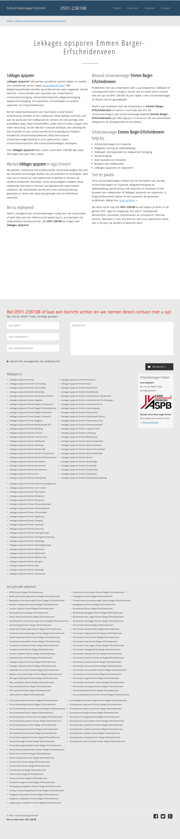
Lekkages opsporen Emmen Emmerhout (27, 461)
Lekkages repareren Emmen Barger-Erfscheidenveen (32, 666)
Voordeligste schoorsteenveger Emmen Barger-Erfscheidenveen (98, 700)
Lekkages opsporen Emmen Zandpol (25, 561)
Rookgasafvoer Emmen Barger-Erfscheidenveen (94, 604)
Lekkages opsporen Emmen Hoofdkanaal (79, 392)
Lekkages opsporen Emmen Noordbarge (79, 461)
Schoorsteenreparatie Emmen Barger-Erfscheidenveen (33, 729)
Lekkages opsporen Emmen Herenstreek (79, 387)
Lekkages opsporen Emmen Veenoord (26, 528)
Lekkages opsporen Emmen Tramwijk (26, 520)
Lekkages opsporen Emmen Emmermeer (27, 465)
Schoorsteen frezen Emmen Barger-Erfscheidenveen (96, 637)
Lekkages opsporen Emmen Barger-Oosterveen (30, 412)
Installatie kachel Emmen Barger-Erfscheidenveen (31, 649)
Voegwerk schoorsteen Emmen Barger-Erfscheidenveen (34, 794)
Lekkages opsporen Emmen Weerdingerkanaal (30, 545)
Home (10, 20)
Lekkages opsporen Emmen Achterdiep (27, 392)
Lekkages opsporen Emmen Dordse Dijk (27, 449)
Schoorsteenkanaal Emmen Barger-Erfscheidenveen (32, 704)
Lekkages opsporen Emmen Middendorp (79, 437)
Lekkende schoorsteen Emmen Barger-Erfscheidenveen (34, 670)
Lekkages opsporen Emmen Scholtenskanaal (29, 508)
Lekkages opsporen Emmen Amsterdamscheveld (31, 396)
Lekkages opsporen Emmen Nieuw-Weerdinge (81, 453)
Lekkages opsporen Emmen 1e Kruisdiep (27, 383)
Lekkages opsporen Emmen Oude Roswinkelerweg (84, 477)
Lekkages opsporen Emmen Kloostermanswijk (81, 424)
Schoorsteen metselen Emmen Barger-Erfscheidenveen (97, 653)
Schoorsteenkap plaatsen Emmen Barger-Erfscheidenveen (35, 720)
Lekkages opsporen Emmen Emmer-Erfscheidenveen (33, 457)
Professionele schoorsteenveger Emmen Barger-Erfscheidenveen (102, 600)
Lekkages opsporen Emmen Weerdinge (26, 541)
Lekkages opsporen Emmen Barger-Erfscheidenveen (40, 20)
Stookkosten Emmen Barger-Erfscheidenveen (29, 761)
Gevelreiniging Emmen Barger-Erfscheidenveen (30, 625)
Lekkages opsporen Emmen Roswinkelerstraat (30, 504)
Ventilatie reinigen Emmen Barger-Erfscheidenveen (32, 782)
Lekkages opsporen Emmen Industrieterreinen (82, 404)
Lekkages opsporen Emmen (21, 379)
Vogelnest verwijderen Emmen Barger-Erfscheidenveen (34, 798)
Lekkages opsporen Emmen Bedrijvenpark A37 (30, 424)
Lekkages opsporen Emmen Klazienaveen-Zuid (82, 420)
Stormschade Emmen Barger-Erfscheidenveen (29, 765)
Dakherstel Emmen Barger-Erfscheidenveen (28, 612)
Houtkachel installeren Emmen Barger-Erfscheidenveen (34, 645)
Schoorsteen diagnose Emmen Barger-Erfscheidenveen (97, 633)
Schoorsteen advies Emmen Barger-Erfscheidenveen (96, 629)
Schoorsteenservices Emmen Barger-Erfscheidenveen (33, 733)
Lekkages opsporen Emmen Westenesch (27, 553)
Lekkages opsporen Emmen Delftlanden (27, 441)
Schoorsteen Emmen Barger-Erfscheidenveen (93, 625)
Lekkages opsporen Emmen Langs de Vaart (80, 428)
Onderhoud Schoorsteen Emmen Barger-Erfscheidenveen (98, 592)
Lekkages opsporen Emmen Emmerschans (28, 469)
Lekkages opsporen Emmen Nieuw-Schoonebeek (83, 449)
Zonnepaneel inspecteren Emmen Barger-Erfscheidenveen (96, 704)
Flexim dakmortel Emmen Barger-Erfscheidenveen (31, 616)
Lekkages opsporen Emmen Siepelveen (27, 516)
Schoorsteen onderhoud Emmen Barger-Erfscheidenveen (98, 657)
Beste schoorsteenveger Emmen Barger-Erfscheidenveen (34, 596)
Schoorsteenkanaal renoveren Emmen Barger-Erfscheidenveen (37, 708)
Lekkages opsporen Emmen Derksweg (26, 445)
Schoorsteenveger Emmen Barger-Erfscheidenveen (32, 741)
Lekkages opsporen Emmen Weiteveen (26, 549)
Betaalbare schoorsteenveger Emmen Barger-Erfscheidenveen (37, 600)
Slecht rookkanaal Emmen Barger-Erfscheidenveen (32, 757)
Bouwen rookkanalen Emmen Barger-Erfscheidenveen (33, 604)
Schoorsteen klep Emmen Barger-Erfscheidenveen (95, 641)
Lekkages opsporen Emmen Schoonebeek (28, 512)
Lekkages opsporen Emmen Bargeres (25, 420)
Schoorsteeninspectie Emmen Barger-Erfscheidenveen (33, 700)
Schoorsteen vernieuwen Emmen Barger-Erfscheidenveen (98, 682)
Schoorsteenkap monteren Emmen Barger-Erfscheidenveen (36, 716)
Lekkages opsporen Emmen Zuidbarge (26, 569)
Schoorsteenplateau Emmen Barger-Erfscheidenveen (33, 725)
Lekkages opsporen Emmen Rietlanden (27, 496)
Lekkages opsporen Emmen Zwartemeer (27, 573)
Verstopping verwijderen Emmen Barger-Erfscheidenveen (35, 786)
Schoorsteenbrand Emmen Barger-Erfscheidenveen (96, 690)
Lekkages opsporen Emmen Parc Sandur (27, 491)
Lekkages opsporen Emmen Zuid (24, 565)
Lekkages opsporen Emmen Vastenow (26, 524)
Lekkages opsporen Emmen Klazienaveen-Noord (83, 416)
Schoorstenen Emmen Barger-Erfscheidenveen (30, 753)
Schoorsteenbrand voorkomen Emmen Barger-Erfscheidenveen (101, 694)
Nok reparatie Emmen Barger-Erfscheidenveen (30, 690)
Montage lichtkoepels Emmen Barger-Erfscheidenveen (33, 678)
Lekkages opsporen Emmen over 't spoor (27, 487)
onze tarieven (127, 200)
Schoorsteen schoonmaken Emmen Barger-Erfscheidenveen (100, 670)
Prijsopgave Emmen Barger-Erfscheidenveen (93, 596)
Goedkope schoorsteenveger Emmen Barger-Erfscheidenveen (36, 633)
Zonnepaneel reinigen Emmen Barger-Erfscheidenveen (94, 712)
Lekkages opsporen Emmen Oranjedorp (79, 473)
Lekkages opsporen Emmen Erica (24, 473)
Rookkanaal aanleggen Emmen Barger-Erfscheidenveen (98, 612)
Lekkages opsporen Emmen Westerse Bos (28, 557)
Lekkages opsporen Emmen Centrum (26, 432)
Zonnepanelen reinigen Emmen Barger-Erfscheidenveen (95, 733)
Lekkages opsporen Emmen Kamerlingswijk (80, 408)
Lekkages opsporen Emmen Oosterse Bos (79, 469)
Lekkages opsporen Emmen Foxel (76, 383)
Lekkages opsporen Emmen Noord (76, 457)
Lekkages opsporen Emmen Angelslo (25, 400)
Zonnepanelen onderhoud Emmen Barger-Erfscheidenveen (96, 729)
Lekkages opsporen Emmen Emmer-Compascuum (31, 453)
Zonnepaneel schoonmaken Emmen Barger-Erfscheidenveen (97, 720)
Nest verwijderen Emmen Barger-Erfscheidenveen (31, 682)
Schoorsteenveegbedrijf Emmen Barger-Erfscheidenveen (34, 737)
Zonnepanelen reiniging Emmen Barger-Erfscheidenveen (95, 737)
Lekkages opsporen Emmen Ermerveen (78, 379)
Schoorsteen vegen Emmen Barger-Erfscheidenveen (96, 678)
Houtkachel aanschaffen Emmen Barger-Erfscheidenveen (34, 641)
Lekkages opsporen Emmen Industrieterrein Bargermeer (86, 396)
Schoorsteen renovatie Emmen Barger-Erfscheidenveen (97, 666)
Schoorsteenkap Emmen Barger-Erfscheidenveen (31, 712)
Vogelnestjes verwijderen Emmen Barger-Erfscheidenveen (35, 802)
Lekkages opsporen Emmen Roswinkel (26, 500)
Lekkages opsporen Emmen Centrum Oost (28, 437)
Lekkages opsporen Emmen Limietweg (78, 432)
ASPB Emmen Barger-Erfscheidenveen (26, 592)
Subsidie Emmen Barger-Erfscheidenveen (27, 770)
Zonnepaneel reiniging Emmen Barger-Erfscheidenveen (94, 716)
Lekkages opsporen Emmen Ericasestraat (27, 477)
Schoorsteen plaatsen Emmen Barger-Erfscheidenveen (97, 662)
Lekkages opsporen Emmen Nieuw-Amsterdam (82, 441)
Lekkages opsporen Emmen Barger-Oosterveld (30, 416)
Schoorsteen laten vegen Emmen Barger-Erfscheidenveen (98, 645)
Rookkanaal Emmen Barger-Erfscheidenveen (93, 608)
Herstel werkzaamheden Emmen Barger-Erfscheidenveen (34, 637)
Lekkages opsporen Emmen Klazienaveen (79, 412)
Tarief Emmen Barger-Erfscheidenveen (26, 774)
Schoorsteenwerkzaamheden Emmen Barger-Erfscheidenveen (37, 749)
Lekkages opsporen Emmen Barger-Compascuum (31, 404)
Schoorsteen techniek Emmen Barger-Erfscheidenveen (97, 674)
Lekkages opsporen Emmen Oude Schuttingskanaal (32, 483)
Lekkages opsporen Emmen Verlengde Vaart (29, 532)
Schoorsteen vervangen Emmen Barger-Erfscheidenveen (98, 686)
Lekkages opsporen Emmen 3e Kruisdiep (27, 387)
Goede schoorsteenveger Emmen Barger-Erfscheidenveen (35, 629)
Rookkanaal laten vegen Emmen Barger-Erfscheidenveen (98, 616)
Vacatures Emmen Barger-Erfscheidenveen (28, 778)
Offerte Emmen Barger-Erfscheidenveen (27, 694)
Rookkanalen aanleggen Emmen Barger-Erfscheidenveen (98, 621)
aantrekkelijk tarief (54, 85)
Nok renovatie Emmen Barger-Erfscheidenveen (30, 686)
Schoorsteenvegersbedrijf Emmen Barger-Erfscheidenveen (35, 745)
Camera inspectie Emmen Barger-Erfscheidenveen (31, 608)
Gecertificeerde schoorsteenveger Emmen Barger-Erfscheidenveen (39, 621)
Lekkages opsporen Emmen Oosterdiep (78, 465)
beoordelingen (149, 422)
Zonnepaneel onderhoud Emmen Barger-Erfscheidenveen (96, 708)
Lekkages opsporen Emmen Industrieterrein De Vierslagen (87, 400)
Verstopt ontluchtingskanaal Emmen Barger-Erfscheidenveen (36, 790)
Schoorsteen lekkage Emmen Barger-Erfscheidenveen (97, 649)
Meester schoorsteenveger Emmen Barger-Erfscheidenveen (35, 674)
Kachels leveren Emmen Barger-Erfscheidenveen (31, 657)
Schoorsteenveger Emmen (26, 8)
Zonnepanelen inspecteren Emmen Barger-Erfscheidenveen (96, 725)
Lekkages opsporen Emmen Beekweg (26, 428)
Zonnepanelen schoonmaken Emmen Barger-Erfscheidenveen (97, 741)
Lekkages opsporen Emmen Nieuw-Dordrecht (81, 445)
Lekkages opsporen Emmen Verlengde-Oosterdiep (32, 537)
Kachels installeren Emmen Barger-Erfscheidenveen (32, 653)
